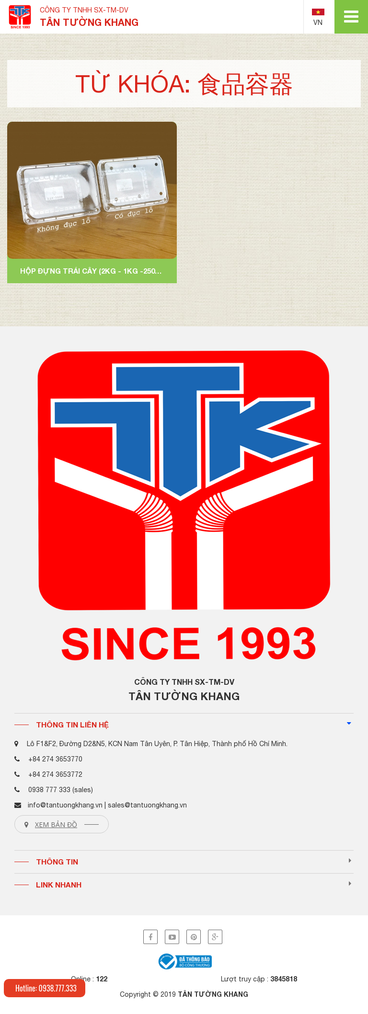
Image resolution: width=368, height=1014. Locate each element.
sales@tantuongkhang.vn (147, 805)
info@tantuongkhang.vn (65, 805)
